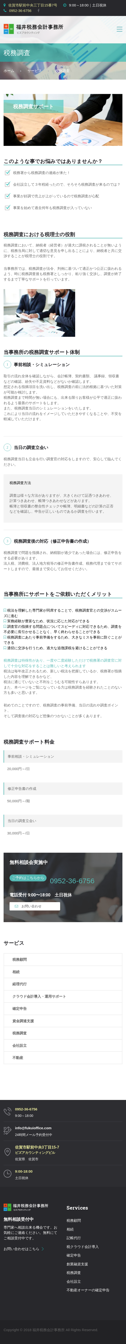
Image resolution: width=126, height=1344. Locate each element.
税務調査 (19, 1033)
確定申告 (19, 1009)
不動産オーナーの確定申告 (88, 1290)
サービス (34, 71)
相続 (16, 972)
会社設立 (19, 1045)
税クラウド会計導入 (83, 1247)
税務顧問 (19, 959)
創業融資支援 (77, 1264)
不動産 (17, 1058)
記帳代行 (74, 1238)
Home (9, 71)
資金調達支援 (23, 1021)
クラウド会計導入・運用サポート (39, 996)
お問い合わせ (28, 906)
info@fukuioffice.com (33, 1128)
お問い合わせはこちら (21, 1249)
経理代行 (19, 984)
